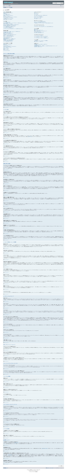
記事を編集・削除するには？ (7, 32)
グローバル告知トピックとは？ (7, 47)
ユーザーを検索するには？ (37, 31)
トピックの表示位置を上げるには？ (8, 41)
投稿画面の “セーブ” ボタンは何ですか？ (8, 39)
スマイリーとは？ (5, 45)
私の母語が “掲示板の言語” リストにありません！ (9, 25)
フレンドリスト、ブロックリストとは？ (39, 25)
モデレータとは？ (36, 13)
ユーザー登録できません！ (6, 14)
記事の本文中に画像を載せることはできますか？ (9, 46)
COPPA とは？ (5, 13)
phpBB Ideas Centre (45, 448)
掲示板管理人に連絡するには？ (38, 46)
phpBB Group (30, 136)
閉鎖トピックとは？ (6, 49)
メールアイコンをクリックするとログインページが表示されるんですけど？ (13, 28)
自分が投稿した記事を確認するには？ (39, 32)
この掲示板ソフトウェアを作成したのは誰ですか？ (41, 44)
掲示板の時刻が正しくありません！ (8, 23)
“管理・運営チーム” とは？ (37, 18)
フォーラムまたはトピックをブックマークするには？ (41, 36)
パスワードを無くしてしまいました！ (8, 17)
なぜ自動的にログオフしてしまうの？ (8, 18)
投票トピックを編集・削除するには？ (8, 35)
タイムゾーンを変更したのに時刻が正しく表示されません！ (11, 24)
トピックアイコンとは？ (6, 50)
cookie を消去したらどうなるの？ (7, 19)
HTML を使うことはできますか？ (7, 44)
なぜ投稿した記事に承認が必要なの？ (8, 40)
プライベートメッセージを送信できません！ (40, 21)
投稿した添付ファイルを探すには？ (38, 41)
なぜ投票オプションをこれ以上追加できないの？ (9, 34)
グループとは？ (36, 14)
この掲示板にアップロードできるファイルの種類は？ (41, 40)
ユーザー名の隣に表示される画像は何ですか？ (9, 26)
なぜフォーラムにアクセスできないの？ (8, 36)
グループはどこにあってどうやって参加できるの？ (41, 15)
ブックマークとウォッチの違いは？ (38, 35)
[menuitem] (10, 5)
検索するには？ (36, 29)
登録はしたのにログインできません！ (8, 15)
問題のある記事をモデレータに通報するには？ (9, 38)
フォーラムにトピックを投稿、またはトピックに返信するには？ (11, 31)
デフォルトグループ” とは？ (37, 17)
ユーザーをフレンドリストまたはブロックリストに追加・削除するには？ (43, 26)
